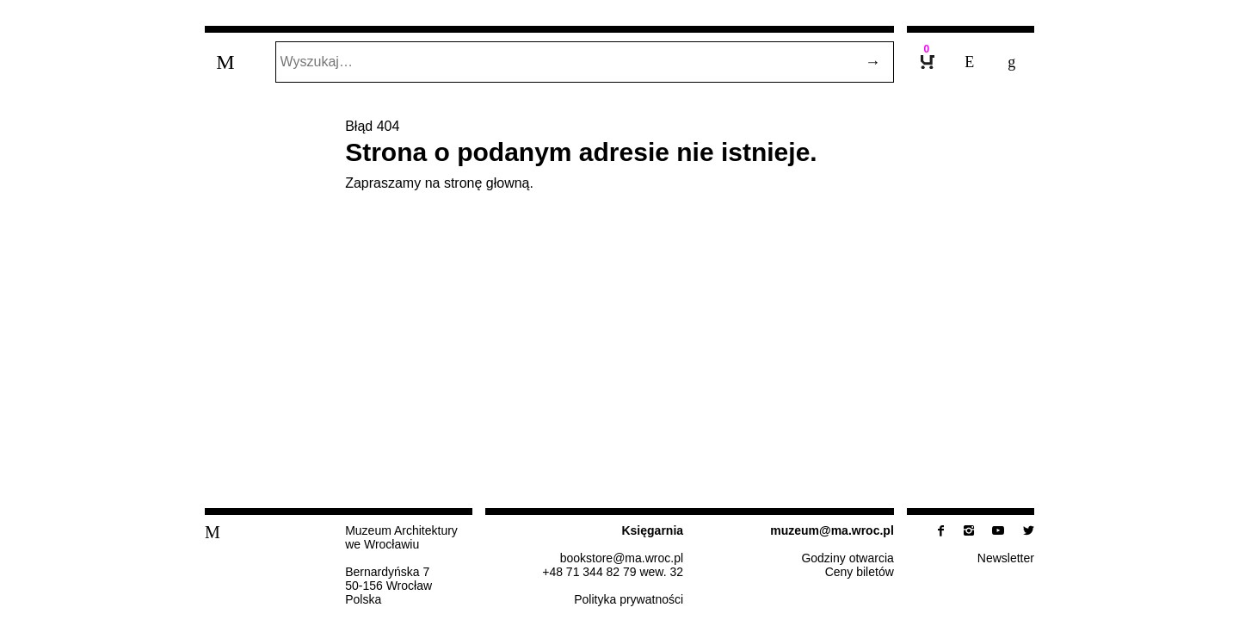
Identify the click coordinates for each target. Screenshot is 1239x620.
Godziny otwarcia (847, 558)
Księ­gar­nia (652, 530)
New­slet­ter (1005, 558)
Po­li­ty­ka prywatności (628, 599)
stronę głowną (487, 183)
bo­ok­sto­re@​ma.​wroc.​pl (621, 558)
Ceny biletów (859, 572)
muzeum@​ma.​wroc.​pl (832, 530)
